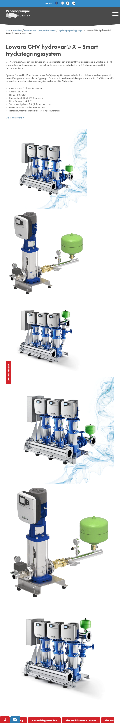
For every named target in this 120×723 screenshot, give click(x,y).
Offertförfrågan (8, 372)
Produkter (17, 30)
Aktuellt (48, 3)
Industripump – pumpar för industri (40, 30)
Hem (8, 30)
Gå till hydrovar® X (15, 117)
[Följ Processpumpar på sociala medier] (67, 3)
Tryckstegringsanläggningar (70, 30)
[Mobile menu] (115, 14)
